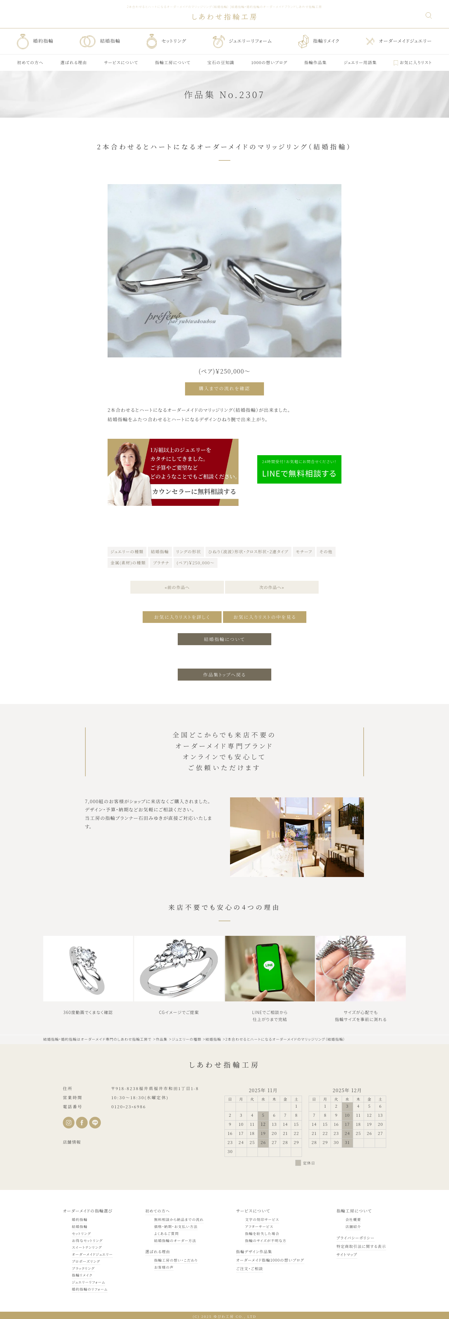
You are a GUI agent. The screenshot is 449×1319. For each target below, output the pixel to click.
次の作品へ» (272, 586)
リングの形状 (188, 550)
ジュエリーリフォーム (88, 1279)
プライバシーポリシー (353, 1236)
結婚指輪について (224, 636)
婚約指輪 (80, 1217)
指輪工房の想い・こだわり (173, 1257)
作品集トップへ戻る (225, 672)
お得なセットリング (87, 1238)
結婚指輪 (160, 550)
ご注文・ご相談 (245, 1266)
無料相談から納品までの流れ (176, 1217)
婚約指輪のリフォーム (90, 1286)
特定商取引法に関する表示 (359, 1244)
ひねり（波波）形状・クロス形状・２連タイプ (248, 550)
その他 (326, 550)
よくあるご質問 (164, 1231)
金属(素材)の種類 (128, 561)
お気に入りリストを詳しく (178, 615)
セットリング (81, 1231)
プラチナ (161, 561)
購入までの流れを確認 (224, 388)
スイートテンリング (87, 1245)
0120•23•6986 (128, 1104)
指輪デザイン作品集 (250, 1249)
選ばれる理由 (156, 1249)
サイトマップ (344, 1252)
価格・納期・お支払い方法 (173, 1224)
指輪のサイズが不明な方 (261, 1238)
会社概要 (350, 1217)
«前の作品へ (176, 586)
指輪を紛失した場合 (257, 1231)
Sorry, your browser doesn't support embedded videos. (87, 966)
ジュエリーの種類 (127, 550)
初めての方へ (156, 1209)
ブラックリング (83, 1266)
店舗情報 (72, 1140)
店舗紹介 (350, 1224)
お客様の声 (161, 1265)
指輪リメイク (82, 1273)
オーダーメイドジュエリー (92, 1252)
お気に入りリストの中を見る (267, 615)
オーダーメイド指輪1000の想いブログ (267, 1258)
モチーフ (304, 550)
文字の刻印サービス (257, 1217)
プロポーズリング (86, 1259)
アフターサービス (254, 1224)
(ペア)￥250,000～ (196, 561)
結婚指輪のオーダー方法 (173, 1238)
